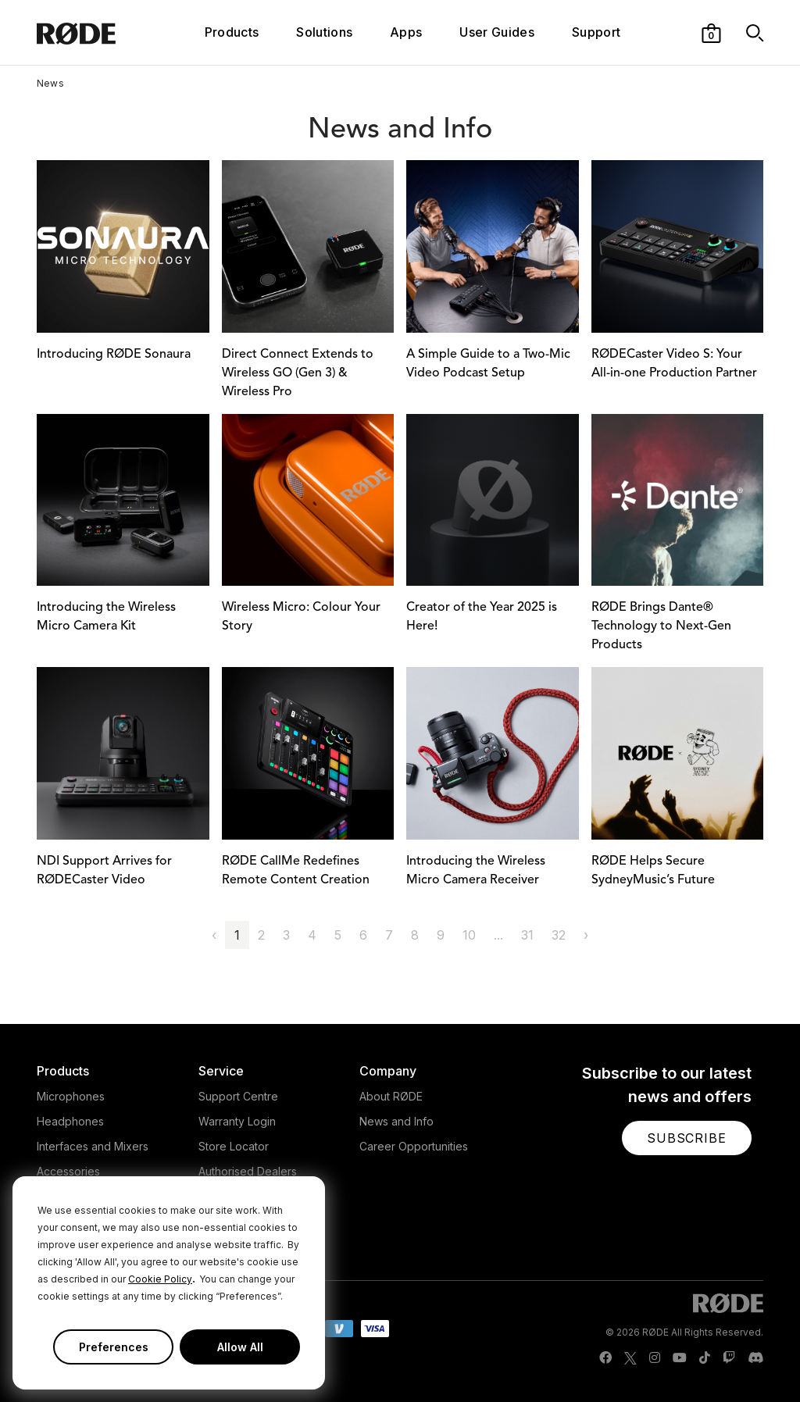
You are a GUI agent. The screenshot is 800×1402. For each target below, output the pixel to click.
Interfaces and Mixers (92, 1146)
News (50, 83)
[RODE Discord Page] (755, 1358)
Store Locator (233, 1146)
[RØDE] (97, 32)
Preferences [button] (113, 1347)
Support (596, 32)
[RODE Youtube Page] (680, 1358)
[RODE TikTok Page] (704, 1358)
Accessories (68, 1171)
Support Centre (238, 1096)
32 (559, 935)
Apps (406, 32)
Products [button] (232, 32)
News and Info (396, 1121)
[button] (711, 32)
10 (469, 935)
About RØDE (391, 1096)
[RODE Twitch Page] (729, 1358)
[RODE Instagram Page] (654, 1358)
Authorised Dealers (247, 1171)
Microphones (71, 1096)
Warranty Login (237, 1121)
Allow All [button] (240, 1347)
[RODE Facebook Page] (605, 1358)
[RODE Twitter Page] (630, 1358)
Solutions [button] (324, 32)
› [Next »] (586, 935)
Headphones (70, 1121)
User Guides (496, 32)
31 (527, 935)
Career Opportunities (413, 1146)
